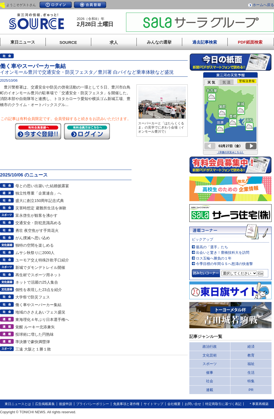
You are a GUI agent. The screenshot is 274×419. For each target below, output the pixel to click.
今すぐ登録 (38, 131)
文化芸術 (209, 355)
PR (251, 390)
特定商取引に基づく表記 (223, 404)
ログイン (55, 5)
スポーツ (209, 364)
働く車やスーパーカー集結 (38, 305)
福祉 (251, 364)
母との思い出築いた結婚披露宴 (42, 186)
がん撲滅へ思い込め (32, 238)
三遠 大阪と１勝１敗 (33, 349)
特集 (251, 381)
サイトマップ (153, 404)
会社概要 (174, 404)
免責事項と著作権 (126, 404)
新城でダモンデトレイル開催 (40, 267)
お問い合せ (193, 404)
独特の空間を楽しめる (34, 245)
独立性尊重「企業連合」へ (38, 193)
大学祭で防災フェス (32, 297)
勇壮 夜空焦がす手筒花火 (37, 230)
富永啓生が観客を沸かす (36, 215)
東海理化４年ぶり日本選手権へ (42, 319)
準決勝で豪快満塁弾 (32, 342)
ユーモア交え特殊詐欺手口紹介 (42, 260)
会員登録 (90, 5)
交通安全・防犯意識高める (38, 223)
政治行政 (209, 346)
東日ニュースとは (18, 404)
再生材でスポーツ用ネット (38, 275)
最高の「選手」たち (212, 247)
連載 (209, 390)
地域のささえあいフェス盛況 (40, 312)
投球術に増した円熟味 (34, 334)
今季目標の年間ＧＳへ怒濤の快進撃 (224, 264)
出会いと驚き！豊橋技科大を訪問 (222, 252)
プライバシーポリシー (92, 404)
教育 (251, 355)
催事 (209, 372)
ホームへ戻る (263, 5)
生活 (251, 372)
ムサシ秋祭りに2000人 (35, 252)
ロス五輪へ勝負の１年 (214, 258)
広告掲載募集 (45, 404)
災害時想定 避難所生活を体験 (40, 208)
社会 (209, 381)
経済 (251, 346)
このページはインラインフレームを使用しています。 (230, 113)
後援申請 (65, 404)
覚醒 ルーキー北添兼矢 (35, 327)
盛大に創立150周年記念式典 (39, 200)
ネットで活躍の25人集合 (36, 282)
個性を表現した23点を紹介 (38, 289)
